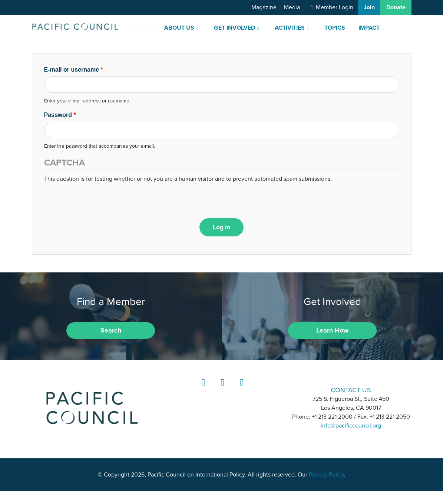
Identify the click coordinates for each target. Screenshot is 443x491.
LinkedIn (202, 389)
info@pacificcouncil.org (351, 425)
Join (369, 7)
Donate (396, 7)
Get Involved (234, 28)
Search (110, 330)
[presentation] (100, 197)
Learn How (332, 330)
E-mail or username (73, 69)
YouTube (241, 389)
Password (60, 115)
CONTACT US (351, 390)
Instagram (221, 389)
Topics (334, 28)
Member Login (334, 7)
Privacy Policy (326, 474)
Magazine (264, 7)
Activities (290, 28)
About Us (179, 28)
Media (292, 7)
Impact (369, 28)
